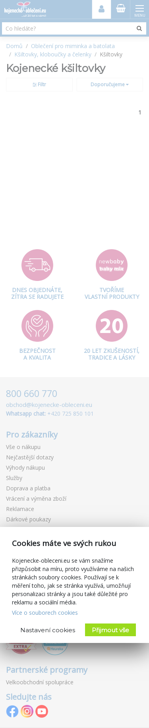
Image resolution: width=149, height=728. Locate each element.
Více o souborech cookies (45, 612)
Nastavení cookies (47, 630)
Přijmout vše (110, 630)
